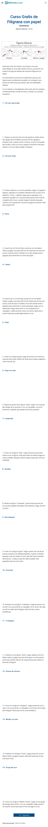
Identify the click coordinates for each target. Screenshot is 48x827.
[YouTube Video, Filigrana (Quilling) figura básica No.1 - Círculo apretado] (24, 120)
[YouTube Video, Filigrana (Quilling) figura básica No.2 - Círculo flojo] (24, 173)
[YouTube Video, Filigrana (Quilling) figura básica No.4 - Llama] (24, 281)
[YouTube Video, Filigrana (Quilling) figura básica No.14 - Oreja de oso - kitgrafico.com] (24, 784)
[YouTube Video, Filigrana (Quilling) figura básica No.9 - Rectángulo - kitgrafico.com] (24, 534)
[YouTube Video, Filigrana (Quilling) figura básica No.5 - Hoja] (24, 339)
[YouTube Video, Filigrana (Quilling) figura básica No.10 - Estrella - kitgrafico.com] (24, 587)
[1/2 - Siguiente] (23, 815)
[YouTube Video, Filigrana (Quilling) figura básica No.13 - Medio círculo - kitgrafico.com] (24, 736)
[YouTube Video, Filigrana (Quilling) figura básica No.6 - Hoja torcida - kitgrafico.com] (24, 387)
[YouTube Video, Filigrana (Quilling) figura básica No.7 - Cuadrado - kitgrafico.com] (24, 435)
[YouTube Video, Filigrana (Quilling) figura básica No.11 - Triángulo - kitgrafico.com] (24, 638)
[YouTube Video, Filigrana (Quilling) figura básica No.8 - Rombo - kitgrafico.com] (24, 486)
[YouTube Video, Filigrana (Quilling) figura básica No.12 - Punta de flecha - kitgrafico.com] (24, 688)
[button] (2, 2)
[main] (24, 22)
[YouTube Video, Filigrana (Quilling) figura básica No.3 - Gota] (24, 231)
